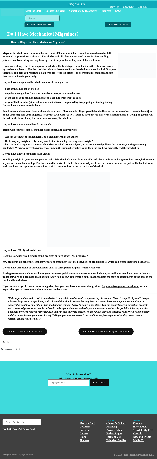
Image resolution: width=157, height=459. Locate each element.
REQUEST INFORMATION (39, 25)
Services (114, 6)
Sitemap (84, 440)
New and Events (142, 436)
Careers (84, 433)
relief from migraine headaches (40, 65)
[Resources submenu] (111, 10)
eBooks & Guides (115, 423)
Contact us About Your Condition (25, 331)
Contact (142, 6)
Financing (111, 426)
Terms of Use (113, 436)
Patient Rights (114, 433)
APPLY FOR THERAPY (117, 25)
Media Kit (138, 440)
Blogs (83, 436)
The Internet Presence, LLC (139, 454)
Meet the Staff (87, 423)
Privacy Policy (114, 430)
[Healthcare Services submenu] (66, 10)
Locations (128, 6)
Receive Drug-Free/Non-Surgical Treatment (106, 331)
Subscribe (99, 383)
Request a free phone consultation (120, 286)
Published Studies (116, 440)
